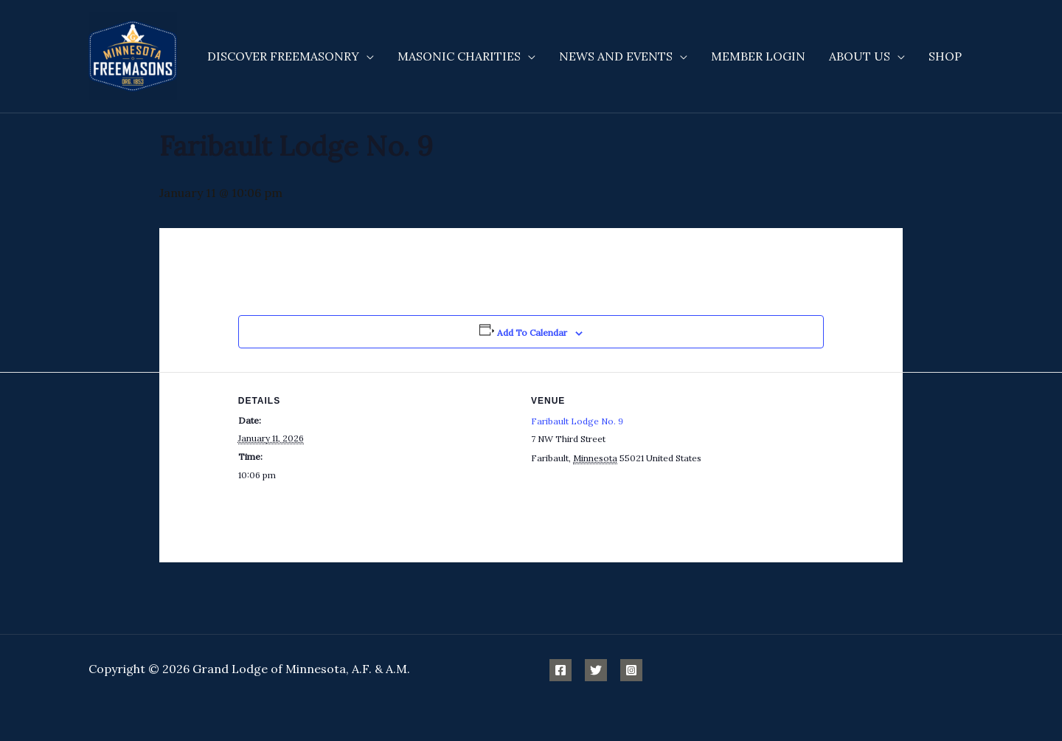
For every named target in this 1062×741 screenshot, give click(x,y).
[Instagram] (631, 670)
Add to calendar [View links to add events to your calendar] (532, 332)
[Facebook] (560, 670)
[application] (366, 56)
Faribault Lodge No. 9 (577, 421)
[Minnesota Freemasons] (132, 54)
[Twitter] (596, 670)
